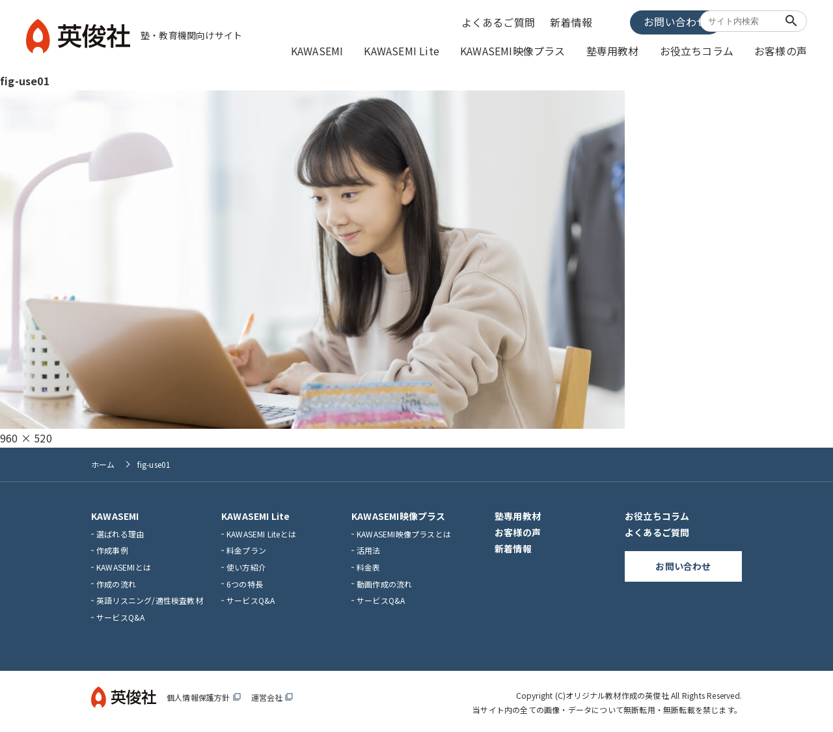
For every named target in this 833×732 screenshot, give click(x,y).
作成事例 (112, 548)
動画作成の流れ (384, 581)
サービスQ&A (120, 614)
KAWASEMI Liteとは (261, 531)
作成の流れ (116, 581)
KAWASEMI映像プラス (541, 50)
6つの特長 (244, 581)
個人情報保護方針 (204, 695)
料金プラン (246, 548)
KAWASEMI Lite (439, 50)
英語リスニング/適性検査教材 (149, 598)
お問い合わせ (647, 20)
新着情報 (573, 21)
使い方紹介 (246, 564)
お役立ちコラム (708, 50)
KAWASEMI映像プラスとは (404, 531)
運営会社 (272, 695)
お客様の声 (784, 50)
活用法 (369, 548)
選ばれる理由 (120, 531)
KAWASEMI (362, 50)
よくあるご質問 (503, 21)
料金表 (369, 564)
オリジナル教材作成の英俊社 (617, 693)
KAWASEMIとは (123, 564)
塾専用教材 (631, 50)
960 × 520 (26, 435)
